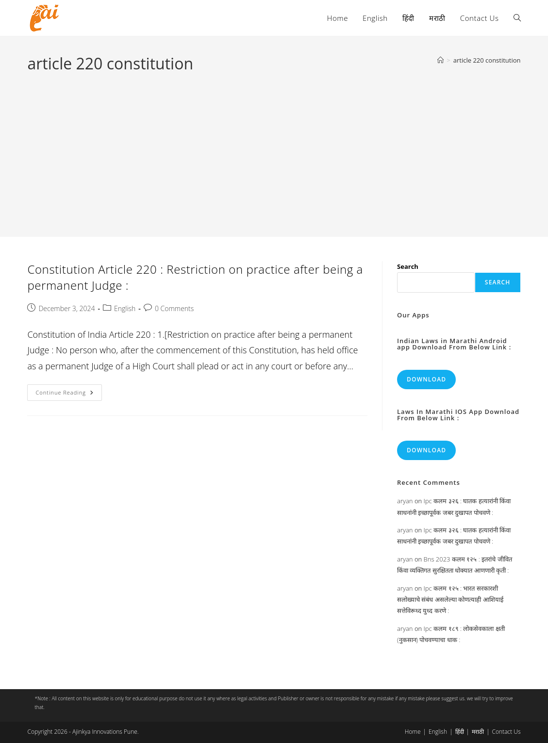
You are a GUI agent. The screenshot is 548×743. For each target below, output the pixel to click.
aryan (405, 500)
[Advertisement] (274, 147)
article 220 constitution (487, 60)
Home (413, 731)
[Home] (440, 60)
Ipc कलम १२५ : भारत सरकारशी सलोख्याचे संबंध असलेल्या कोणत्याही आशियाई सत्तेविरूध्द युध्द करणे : (450, 599)
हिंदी (459, 731)
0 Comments (174, 308)
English (124, 308)
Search (407, 266)
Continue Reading (68, 394)
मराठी (478, 731)
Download (426, 379)
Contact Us (506, 731)
